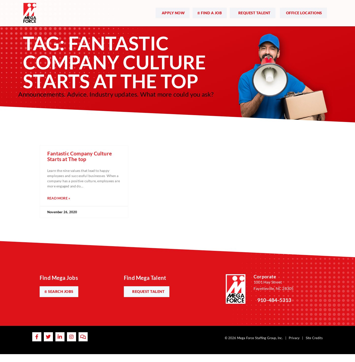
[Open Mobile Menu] (334, 11)
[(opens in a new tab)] (173, 11)
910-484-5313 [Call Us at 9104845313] (274, 300)
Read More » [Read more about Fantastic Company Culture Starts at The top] (58, 198)
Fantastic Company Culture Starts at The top (79, 156)
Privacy (294, 338)
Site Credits (314, 338)
